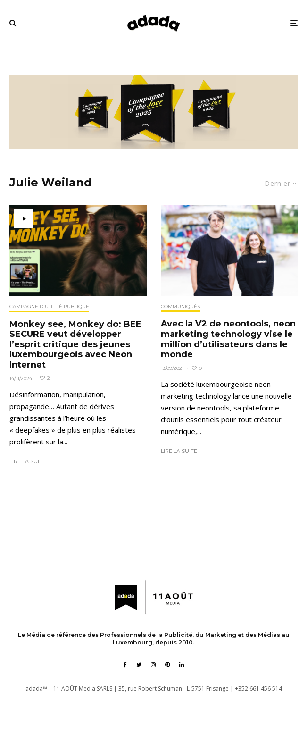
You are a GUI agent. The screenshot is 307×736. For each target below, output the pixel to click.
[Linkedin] (181, 665)
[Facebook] (125, 665)
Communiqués (180, 306)
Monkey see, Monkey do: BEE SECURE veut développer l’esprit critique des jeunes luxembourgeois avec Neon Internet (75, 344)
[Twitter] (139, 665)
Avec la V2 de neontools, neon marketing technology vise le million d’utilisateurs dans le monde (228, 339)
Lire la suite (27, 461)
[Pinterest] (167, 665)
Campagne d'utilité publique (49, 306)
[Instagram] (153, 665)
